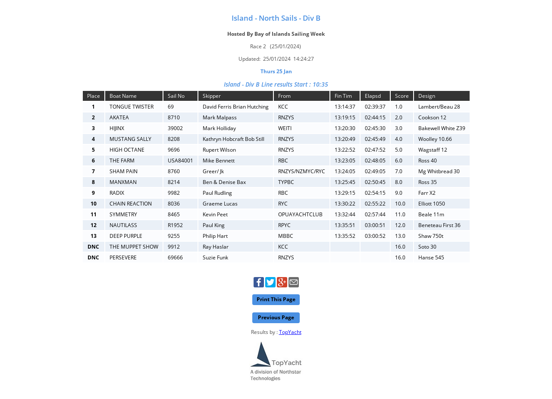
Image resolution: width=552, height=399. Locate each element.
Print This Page (276, 299)
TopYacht (290, 332)
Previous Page (276, 317)
